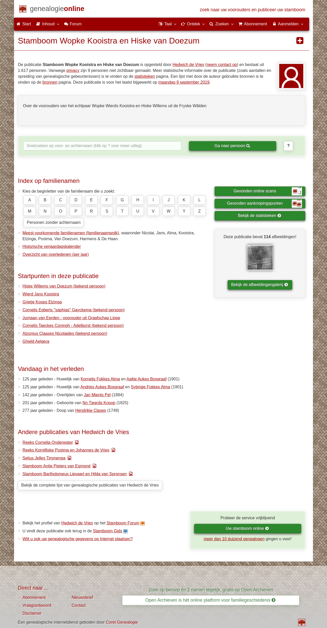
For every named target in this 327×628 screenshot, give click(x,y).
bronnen (49, 82)
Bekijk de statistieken (259, 215)
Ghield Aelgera (35, 341)
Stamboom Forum (123, 523)
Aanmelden (287, 23)
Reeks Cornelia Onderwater (47, 442)
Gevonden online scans (267, 191)
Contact (79, 605)
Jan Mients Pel (97, 395)
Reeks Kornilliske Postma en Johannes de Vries (65, 450)
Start (24, 24)
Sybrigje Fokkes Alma (150, 387)
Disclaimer (32, 613)
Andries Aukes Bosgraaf (102, 387)
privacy (72, 70)
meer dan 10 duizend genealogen (234, 539)
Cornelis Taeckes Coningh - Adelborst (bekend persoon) (73, 325)
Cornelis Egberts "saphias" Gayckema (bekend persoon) (73, 310)
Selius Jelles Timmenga (43, 458)
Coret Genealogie (122, 622)
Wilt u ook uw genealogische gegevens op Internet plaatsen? (77, 539)
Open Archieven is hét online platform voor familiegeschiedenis (210, 600)
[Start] (57, 9)
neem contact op (222, 64)
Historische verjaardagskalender (51, 246)
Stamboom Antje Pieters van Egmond (56, 466)
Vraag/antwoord (36, 605)
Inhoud (47, 23)
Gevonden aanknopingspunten (264, 204)
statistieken (144, 76)
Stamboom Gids (107, 531)
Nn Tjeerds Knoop (99, 403)
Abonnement (34, 597)
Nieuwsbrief (82, 597)
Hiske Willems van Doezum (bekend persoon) (64, 286)
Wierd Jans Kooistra (40, 294)
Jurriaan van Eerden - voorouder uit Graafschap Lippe (71, 318)
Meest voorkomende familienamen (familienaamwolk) (70, 233)
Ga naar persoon (232, 146)
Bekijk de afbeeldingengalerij (259, 284)
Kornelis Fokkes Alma (100, 379)
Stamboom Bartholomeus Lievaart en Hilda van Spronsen (74, 474)
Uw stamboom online (247, 528)
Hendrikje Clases (90, 410)
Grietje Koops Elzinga (42, 302)
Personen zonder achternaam (54, 222)
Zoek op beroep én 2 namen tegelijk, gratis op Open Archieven (210, 589)
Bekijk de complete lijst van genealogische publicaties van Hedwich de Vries (90, 485)
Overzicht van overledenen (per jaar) (55, 254)
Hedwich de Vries (188, 64)
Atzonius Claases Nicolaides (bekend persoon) (64, 333)
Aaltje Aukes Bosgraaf (146, 379)
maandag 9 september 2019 (183, 82)
